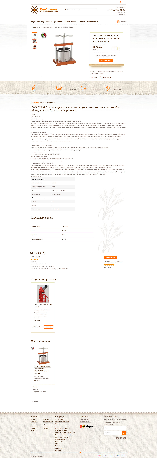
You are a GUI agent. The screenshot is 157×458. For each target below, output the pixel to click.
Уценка (45, 424)
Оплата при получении (46, 88)
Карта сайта (59, 441)
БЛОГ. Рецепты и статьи (62, 428)
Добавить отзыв (110, 257)
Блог (83, 2)
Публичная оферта (61, 430)
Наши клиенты (59, 448)
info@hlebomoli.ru (85, 421)
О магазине (34, 2)
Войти (124, 2)
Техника (49, 22)
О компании (59, 419)
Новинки (46, 426)
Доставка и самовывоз (47, 2)
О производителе (47, 102)
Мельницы (41, 22)
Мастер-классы (92, 22)
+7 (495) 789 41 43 (115, 10)
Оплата (76, 2)
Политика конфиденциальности (65, 433)
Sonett (73, 22)
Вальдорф (81, 22)
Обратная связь (84, 419)
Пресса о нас (59, 446)
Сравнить (94, 77)
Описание (35, 102)
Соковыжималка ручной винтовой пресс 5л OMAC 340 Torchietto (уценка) (42, 370)
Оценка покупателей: (113, 262)
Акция (33, 22)
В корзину (48, 327)
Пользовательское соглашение (65, 435)
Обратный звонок (120, 7)
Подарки (46, 428)
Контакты (67, 2)
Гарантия (59, 2)
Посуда (67, 22)
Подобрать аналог (106, 60)
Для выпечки (58, 22)
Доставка (58, 450)
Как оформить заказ (61, 437)
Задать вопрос (106, 77)
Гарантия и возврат (61, 439)
